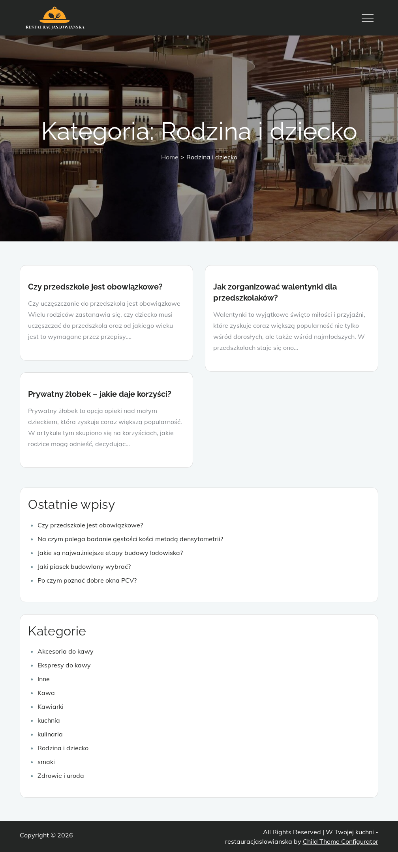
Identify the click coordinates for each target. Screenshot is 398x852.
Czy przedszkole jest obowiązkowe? (95, 286)
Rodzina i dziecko (63, 748)
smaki (46, 762)
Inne (44, 679)
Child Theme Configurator (340, 841)
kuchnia (49, 720)
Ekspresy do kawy (64, 665)
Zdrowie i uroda (61, 775)
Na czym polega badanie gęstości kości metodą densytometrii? (130, 539)
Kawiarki (51, 706)
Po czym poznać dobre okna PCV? (87, 580)
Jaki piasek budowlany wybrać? (84, 566)
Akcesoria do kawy (66, 651)
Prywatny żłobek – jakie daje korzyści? (99, 394)
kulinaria (50, 734)
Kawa (46, 693)
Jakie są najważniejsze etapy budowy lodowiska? (110, 553)
